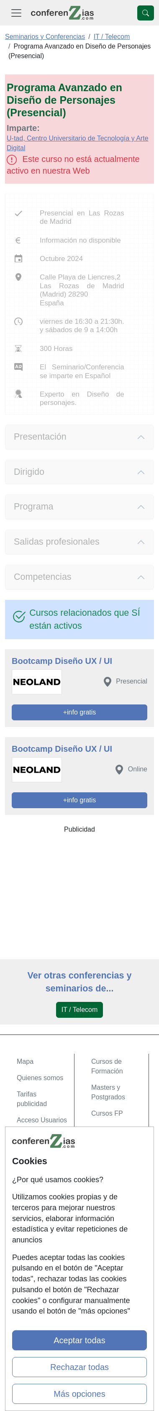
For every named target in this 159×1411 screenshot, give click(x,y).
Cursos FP (107, 1113)
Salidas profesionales (57, 542)
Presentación (40, 437)
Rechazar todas (79, 1367)
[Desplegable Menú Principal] (16, 12)
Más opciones (79, 1393)
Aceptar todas (79, 1340)
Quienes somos (40, 1077)
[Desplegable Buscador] (145, 12)
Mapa (25, 1061)
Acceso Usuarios (42, 1120)
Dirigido (29, 472)
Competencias (43, 577)
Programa (34, 507)
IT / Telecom (80, 1009)
